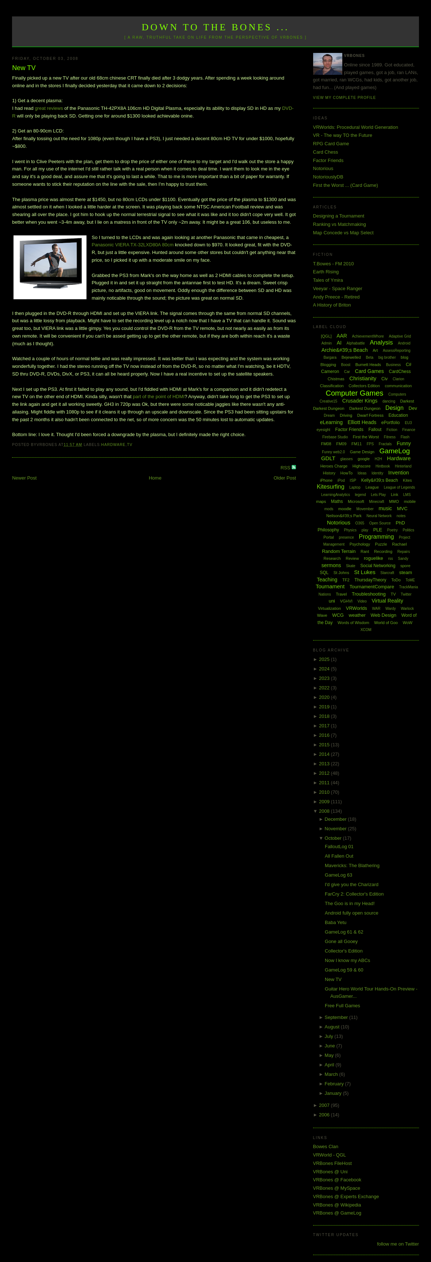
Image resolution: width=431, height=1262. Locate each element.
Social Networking (377, 565)
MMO (394, 501)
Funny (404, 443)
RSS (286, 467)
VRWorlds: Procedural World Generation (355, 127)
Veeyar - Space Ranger (337, 288)
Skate (350, 566)
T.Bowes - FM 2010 (333, 263)
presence (346, 537)
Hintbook (383, 466)
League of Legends (399, 487)
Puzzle (381, 544)
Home (155, 478)
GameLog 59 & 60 (344, 970)
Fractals (385, 444)
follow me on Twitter (398, 1244)
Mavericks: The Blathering (352, 865)
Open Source (380, 523)
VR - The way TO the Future (343, 135)
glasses (346, 459)
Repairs (403, 552)
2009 (325, 801)
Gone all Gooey (341, 941)
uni (332, 601)
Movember (365, 509)
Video (362, 601)
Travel (341, 594)
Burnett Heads (368, 364)
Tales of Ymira (328, 280)
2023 (325, 678)
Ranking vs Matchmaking (339, 224)
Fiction (391, 430)
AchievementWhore (368, 336)
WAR (376, 609)
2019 (325, 706)
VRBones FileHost (332, 1163)
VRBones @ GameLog (337, 1213)
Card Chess (325, 152)
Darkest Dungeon (365, 408)
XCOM (366, 630)
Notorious (323, 168)
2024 (325, 669)
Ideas (362, 473)
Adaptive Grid (400, 336)
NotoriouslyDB (328, 177)
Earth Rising (326, 271)
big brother (387, 357)
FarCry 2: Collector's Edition (354, 894)
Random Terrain (338, 551)
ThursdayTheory (370, 579)
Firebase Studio (335, 437)
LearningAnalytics (335, 495)
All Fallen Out (339, 856)
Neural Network (379, 516)
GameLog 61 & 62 (344, 932)
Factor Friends (328, 160)
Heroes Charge (334, 466)
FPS (370, 444)
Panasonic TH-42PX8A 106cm (109, 108)
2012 (325, 773)
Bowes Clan (325, 1146)
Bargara (329, 357)
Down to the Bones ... (215, 27)
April (330, 1064)
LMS (407, 495)
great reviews (49, 108)
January (334, 1093)
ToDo (396, 580)
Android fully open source (351, 913)
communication (398, 386)
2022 (325, 687)
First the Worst (366, 437)
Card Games (369, 371)
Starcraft (387, 573)
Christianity (362, 378)
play (365, 530)
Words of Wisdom (353, 622)
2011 (325, 782)
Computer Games (354, 393)
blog (404, 357)
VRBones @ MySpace (337, 1188)
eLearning (331, 422)
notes (401, 516)
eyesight (323, 430)
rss (390, 559)
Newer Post (24, 478)
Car (347, 372)
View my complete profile (344, 98)
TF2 (346, 580)
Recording (383, 551)
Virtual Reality (387, 601)
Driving (346, 415)
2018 (325, 716)
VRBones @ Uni (330, 1171)
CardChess (400, 371)
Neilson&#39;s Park (344, 515)
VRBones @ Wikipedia (337, 1205)
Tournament (330, 586)
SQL (324, 572)
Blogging (328, 364)
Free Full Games (342, 1005)
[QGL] (326, 336)
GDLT (328, 458)
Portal (328, 537)
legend (360, 495)
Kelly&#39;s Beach (379, 480)
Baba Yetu (335, 922)
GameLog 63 (338, 875)
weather (357, 615)
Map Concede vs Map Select (343, 232)
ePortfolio (390, 422)
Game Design (362, 452)
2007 (325, 1105)
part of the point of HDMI (159, 396)
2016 (325, 735)
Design (394, 408)
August (333, 1027)
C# (408, 364)
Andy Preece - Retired (336, 297)
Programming (376, 537)
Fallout (374, 429)
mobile (410, 501)
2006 (325, 1114)
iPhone (326, 480)
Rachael (399, 544)
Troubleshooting (369, 594)
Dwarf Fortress (370, 415)
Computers (397, 394)
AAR (341, 336)
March (332, 1074)
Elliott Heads (362, 422)
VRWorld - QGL (329, 1155)
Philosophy (328, 529)
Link (394, 494)
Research (332, 558)
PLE (377, 529)
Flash (405, 437)
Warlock (407, 609)
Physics (350, 530)
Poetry (392, 530)
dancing (388, 401)
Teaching (327, 579)
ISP (353, 480)
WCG (338, 615)
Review (352, 558)
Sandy (403, 559)
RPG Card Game (331, 143)
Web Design (383, 615)
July (330, 1036)
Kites (407, 480)
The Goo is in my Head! (350, 903)
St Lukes (364, 572)
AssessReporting (397, 351)
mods (328, 509)
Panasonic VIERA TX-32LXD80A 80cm (133, 244)
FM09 (341, 444)
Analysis (381, 342)
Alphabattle (356, 343)
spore (405, 565)
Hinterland (403, 466)
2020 (325, 697)
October (334, 838)
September (337, 1017)
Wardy (390, 609)
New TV (23, 68)
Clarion (398, 379)
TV (129, 445)
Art (375, 350)
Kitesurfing (331, 487)
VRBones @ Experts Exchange (346, 1196)
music (385, 508)
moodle (344, 509)
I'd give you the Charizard (351, 884)
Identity (377, 473)
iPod (341, 480)
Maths (337, 501)
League (372, 487)
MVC (402, 508)
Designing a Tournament (339, 216)
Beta (369, 357)
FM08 (326, 444)
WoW (408, 622)
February (335, 1083)
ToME (410, 580)
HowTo (346, 473)
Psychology (360, 544)
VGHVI (346, 601)
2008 (325, 811)
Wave (322, 615)
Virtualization (329, 608)
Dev (413, 408)
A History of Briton (332, 305)
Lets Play (378, 495)
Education (398, 415)
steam (405, 572)
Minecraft (376, 502)
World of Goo (386, 622)
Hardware (113, 445)
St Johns (341, 572)
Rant (365, 551)
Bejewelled (351, 357)
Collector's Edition (344, 951)
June (330, 1046)
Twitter (406, 594)
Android (404, 343)
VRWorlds (356, 608)
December (336, 819)
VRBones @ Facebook (337, 1179)
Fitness (390, 437)
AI (339, 343)
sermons (331, 565)
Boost (346, 365)
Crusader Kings (360, 401)
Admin (327, 343)
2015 (325, 744)
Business (393, 365)
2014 (325, 754)
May (330, 1055)
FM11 (356, 444)
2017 (325, 725)
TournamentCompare (372, 586)
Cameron (330, 371)
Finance (408, 430)
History (329, 473)
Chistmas (336, 379)
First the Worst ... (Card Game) (345, 185)
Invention (398, 473)
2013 (325, 763)
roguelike (373, 558)
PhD (400, 523)
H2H (378, 459)
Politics (408, 530)
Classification (332, 386)
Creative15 (328, 401)
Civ (384, 378)
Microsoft (356, 501)
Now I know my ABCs (347, 960)
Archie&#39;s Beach (345, 350)
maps (321, 501)
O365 (359, 523)
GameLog (395, 451)
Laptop (355, 487)
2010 (325, 792)
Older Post (285, 478)
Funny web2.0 (333, 452)
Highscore (362, 466)
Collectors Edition (364, 386)
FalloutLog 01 (339, 846)
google (364, 459)
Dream (329, 415)
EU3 (408, 423)
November (336, 828)
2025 (325, 659)
